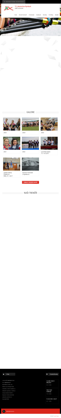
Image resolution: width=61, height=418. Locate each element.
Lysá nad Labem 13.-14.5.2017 (45, 152)
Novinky (45, 14)
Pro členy (51, 14)
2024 (23, 132)
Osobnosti (38, 14)
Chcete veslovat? (23, 14)
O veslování (31, 14)
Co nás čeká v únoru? (51, 399)
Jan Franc (56, 416)
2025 (5, 132)
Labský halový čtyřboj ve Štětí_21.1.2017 (8, 174)
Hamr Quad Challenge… (49, 390)
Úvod (16, 14)
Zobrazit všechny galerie (30, 182)
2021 (5, 152)
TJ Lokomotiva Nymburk (23, 7)
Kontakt (56, 14)
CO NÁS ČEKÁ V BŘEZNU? (50, 381)
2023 (42, 132)
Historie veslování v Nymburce (27, 173)
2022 (23, 152)
